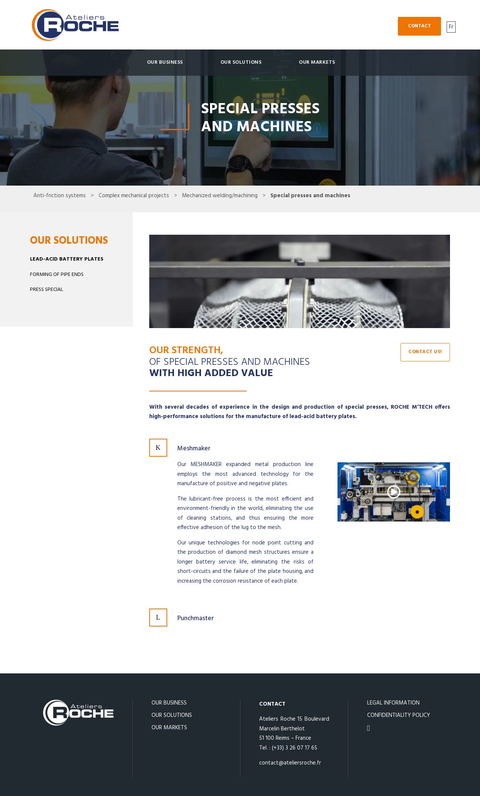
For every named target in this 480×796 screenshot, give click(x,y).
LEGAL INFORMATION (393, 703)
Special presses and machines (310, 195)
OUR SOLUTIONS (241, 62)
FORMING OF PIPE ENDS (57, 274)
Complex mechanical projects (134, 195)
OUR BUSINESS (169, 703)
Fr (451, 26)
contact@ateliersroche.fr (290, 763)
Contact (419, 26)
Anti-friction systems (59, 195)
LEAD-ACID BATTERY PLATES (67, 259)
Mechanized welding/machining (220, 195)
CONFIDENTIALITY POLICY (398, 715)
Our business (165, 62)
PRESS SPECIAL (46, 289)
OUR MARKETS (317, 62)
